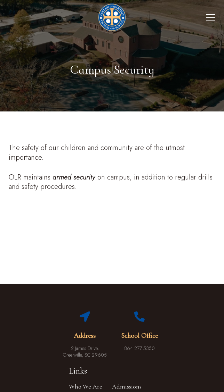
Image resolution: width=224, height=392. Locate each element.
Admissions (127, 386)
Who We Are (85, 386)
